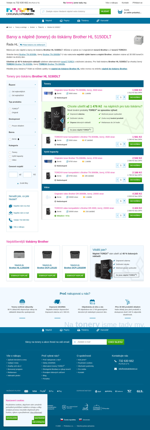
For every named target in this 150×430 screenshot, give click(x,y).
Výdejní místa (13, 363)
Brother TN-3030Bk (27, 54)
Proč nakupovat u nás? (52, 360)
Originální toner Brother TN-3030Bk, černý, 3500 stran (78, 90)
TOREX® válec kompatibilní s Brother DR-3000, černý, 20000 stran (84, 208)
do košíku (135, 97)
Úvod (10, 27)
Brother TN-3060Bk (51, 54)
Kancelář (103, 20)
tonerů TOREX (67, 62)
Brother (32, 27)
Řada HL (41, 27)
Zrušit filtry (22, 183)
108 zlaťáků (89, 176)
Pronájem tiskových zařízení (54, 372)
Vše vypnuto (38, 422)
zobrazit (19, 275)
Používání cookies (85, 363)
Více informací (36, 412)
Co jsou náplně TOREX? (80, 130)
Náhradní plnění (14, 375)
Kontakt (125, 3)
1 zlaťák (88, 93)
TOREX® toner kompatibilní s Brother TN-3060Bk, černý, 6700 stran (84, 172)
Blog (44, 375)
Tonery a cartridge (21, 27)
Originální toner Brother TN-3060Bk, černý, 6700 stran (78, 158)
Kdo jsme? (82, 360)
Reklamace (12, 372)
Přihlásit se (137, 3)
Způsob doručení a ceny (17, 360)
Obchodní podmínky (86, 366)
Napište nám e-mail (19, 213)
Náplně (46, 20)
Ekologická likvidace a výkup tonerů (57, 369)
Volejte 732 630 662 (19, 220)
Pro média (82, 369)
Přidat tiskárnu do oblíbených (32, 44)
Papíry (64, 20)
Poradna (46, 379)
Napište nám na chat (19, 206)
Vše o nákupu (112, 3)
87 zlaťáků (89, 140)
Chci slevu (115, 342)
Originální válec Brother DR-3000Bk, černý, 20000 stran (79, 194)
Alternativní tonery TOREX (54, 366)
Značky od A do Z (14, 366)
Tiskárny (83, 20)
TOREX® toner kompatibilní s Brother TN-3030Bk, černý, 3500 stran (84, 137)
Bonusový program (15, 369)
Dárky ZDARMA (49, 363)
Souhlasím (11, 418)
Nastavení (40, 418)
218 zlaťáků (90, 211)
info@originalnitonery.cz (128, 369)
